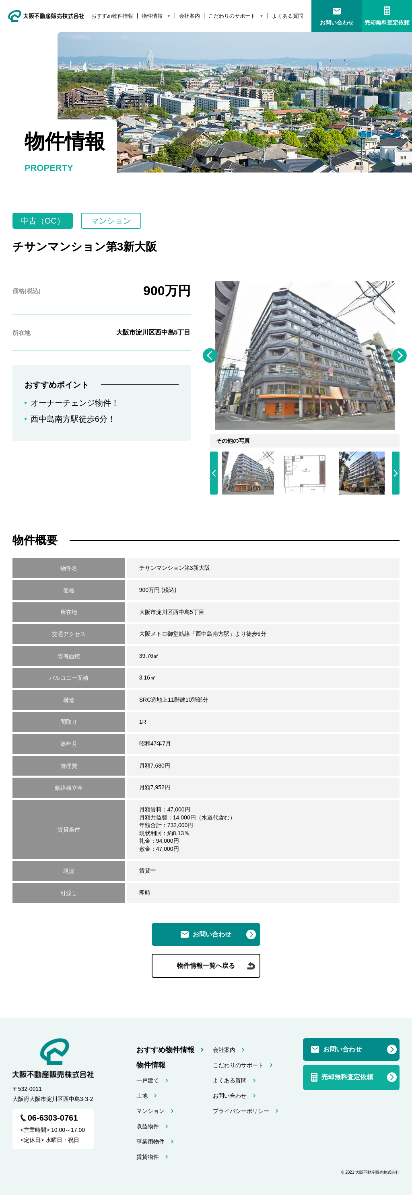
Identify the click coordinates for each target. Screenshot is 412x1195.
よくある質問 (287, 15)
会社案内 (189, 15)
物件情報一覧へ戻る (206, 965)
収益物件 (147, 1126)
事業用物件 (150, 1141)
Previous (210, 355)
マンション (150, 1111)
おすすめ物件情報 (112, 15)
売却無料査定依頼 (387, 22)
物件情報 (152, 15)
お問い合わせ (337, 22)
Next (399, 355)
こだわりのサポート (231, 15)
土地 (142, 1095)
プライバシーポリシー (241, 1111)
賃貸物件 (147, 1157)
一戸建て (147, 1080)
